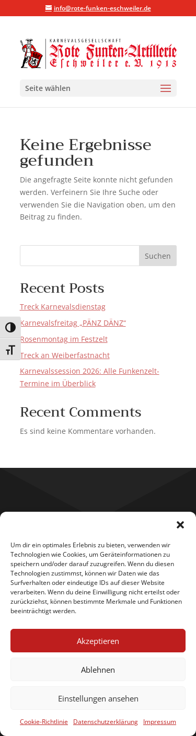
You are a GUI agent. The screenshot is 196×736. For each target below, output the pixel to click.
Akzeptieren (98, 641)
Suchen (158, 256)
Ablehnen (98, 669)
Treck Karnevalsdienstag (63, 307)
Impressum (159, 721)
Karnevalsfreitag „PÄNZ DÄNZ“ (73, 323)
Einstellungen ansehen (98, 698)
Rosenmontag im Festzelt (64, 339)
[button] (180, 525)
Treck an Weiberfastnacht (65, 355)
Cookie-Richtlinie (44, 721)
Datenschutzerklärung (105, 721)
